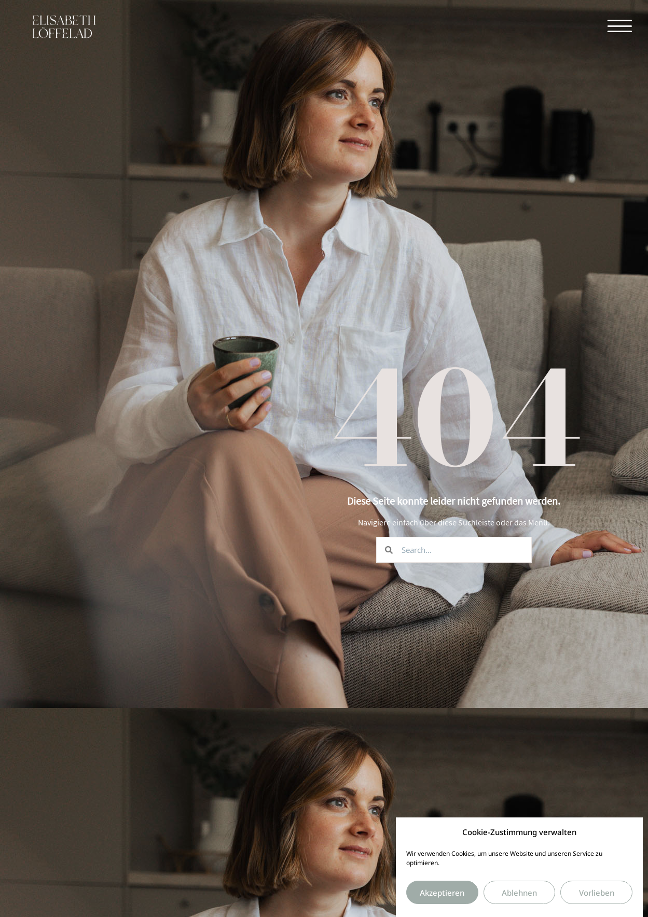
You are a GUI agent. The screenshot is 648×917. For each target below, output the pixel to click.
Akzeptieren (442, 898)
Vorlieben (596, 898)
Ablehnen (519, 898)
